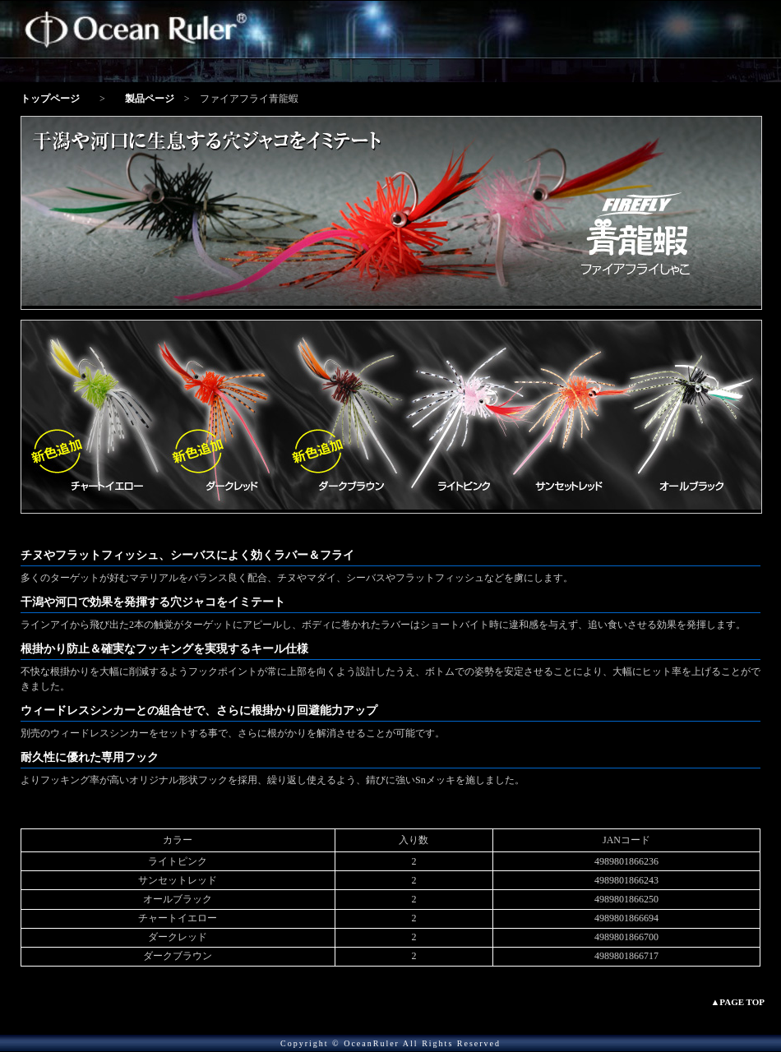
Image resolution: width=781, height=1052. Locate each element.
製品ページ (149, 98)
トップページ (50, 98)
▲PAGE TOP (737, 1002)
